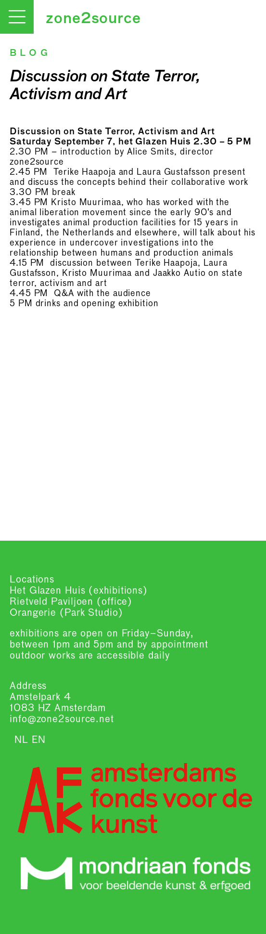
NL (21, 740)
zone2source (93, 19)
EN (39, 740)
